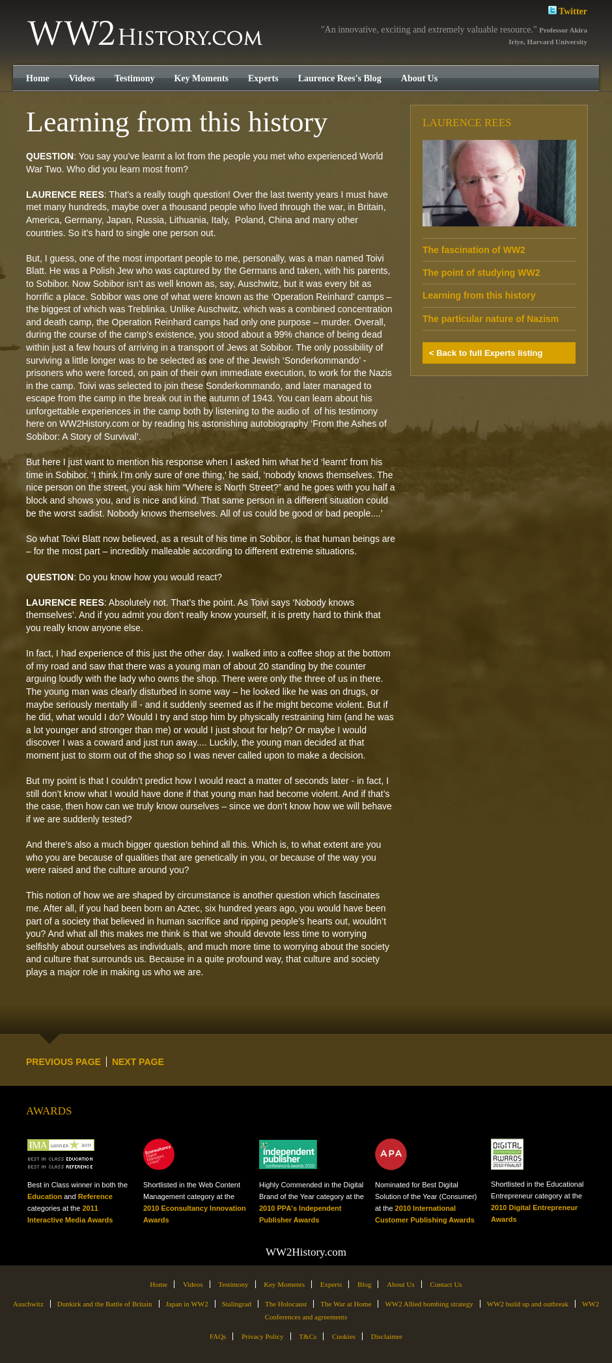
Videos (82, 78)
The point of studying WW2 (481, 272)
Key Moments (201, 78)
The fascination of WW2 (474, 250)
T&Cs (307, 1336)
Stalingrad (236, 1304)
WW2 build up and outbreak (527, 1304)
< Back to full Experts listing (485, 353)
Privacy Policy (262, 1336)
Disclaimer (386, 1336)
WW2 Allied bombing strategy (429, 1304)
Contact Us (446, 1284)
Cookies (343, 1336)
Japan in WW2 (187, 1304)
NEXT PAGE (138, 1062)
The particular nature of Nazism (491, 319)
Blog (364, 1284)
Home (37, 78)
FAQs (218, 1336)
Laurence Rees (467, 122)
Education (44, 1196)
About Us (419, 78)
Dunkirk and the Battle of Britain (104, 1304)
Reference (95, 1196)
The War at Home (345, 1304)
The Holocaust (286, 1304)
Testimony (135, 78)
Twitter (567, 10)
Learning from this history (479, 295)
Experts (263, 78)
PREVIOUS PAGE (63, 1062)
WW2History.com (146, 34)
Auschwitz (28, 1304)
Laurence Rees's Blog (340, 78)
